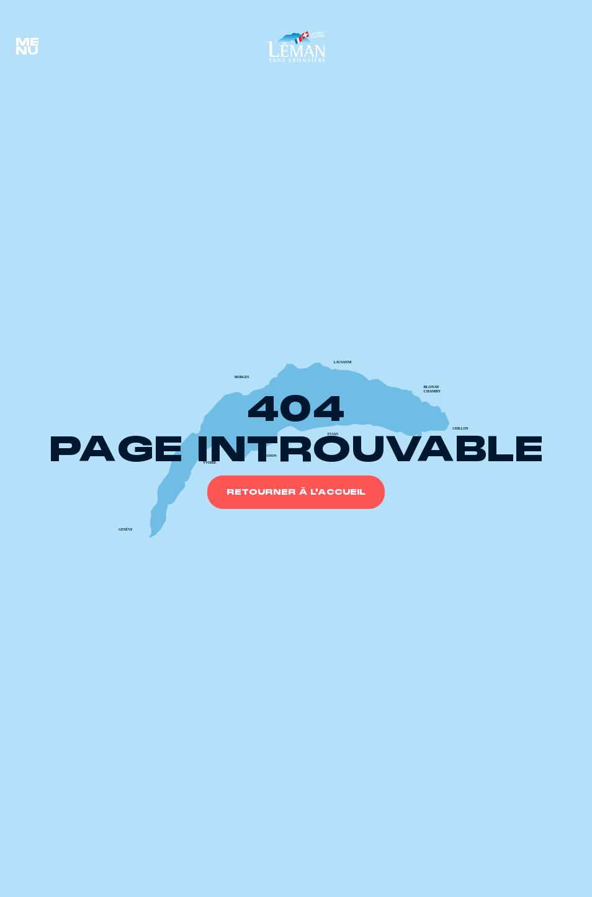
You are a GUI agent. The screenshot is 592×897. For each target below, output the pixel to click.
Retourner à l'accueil (296, 492)
